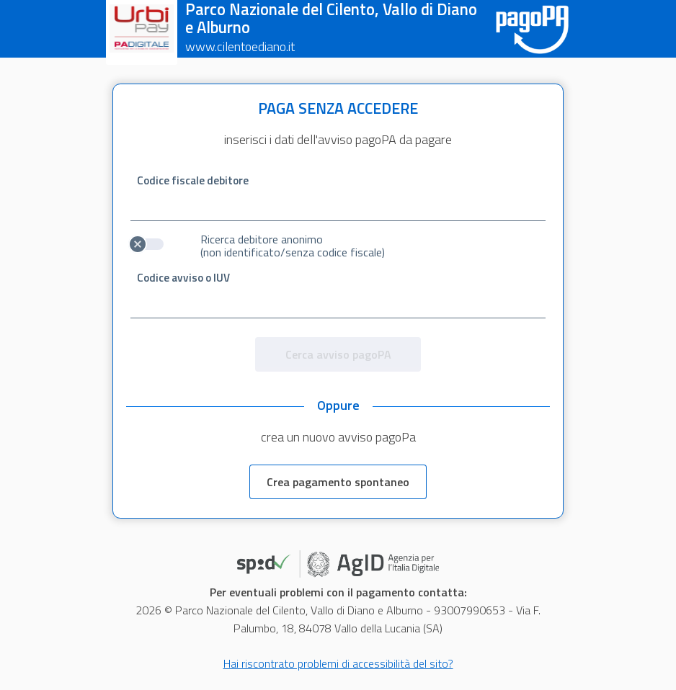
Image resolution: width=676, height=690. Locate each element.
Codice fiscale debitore (193, 180)
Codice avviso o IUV (183, 277)
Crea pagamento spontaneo (338, 481)
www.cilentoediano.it (240, 46)
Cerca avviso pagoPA (338, 354)
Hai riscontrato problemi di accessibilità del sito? (338, 663)
